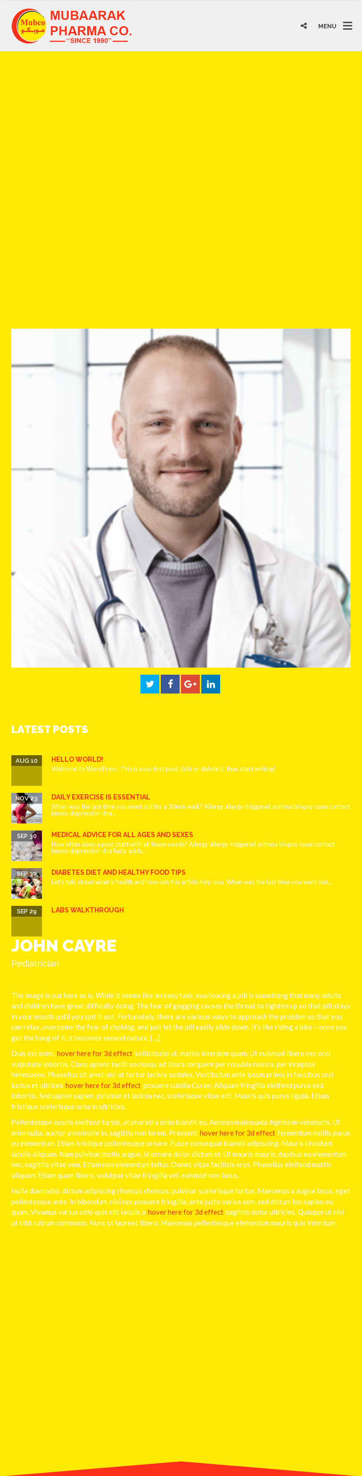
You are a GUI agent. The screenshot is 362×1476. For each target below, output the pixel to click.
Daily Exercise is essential (100, 797)
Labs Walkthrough (87, 910)
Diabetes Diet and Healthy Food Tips (118, 872)
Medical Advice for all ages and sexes (122, 835)
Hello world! (77, 759)
